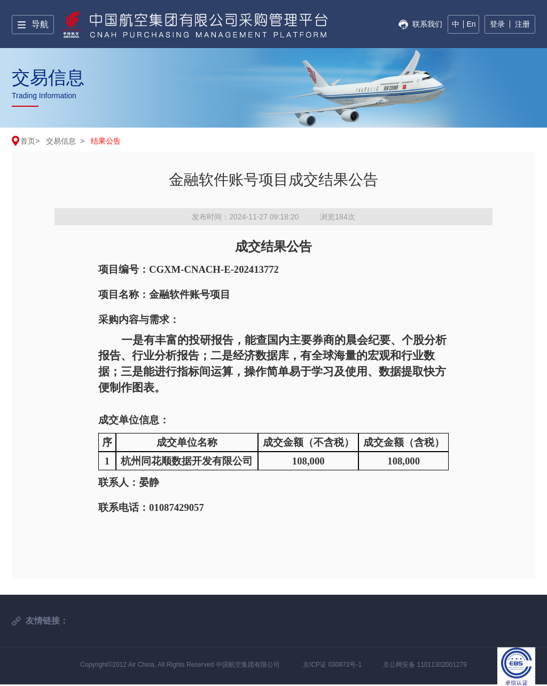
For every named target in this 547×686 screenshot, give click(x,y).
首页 (27, 141)
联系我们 (427, 24)
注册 (522, 24)
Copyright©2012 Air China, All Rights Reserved (148, 664)
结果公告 (106, 141)
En (470, 24)
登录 (497, 24)
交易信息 (61, 141)
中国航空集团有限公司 (248, 664)
